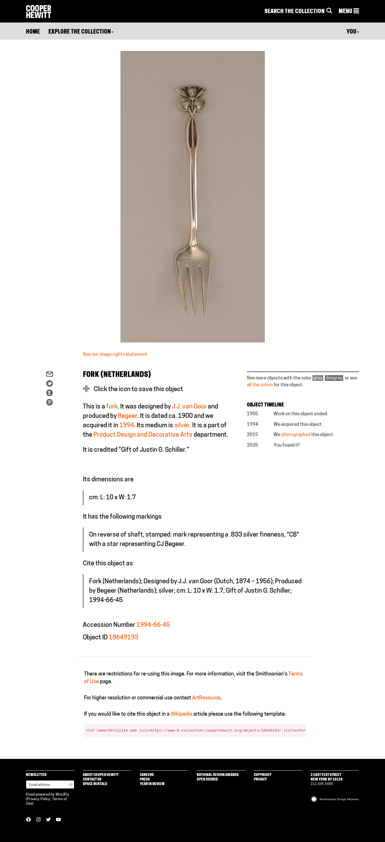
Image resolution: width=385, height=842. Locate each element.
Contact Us (92, 779)
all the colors (260, 385)
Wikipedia (181, 714)
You (353, 32)
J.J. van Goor (189, 407)
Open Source (207, 779)
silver (182, 425)
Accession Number (109, 625)
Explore (81, 32)
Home (33, 32)
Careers (147, 775)
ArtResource (206, 698)
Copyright (262, 775)
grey (317, 378)
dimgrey (334, 378)
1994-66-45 (153, 625)
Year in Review (152, 784)
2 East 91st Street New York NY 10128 (327, 777)
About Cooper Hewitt (100, 775)
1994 (126, 425)
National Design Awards (218, 775)
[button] (349, 11)
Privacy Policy (38, 799)
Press (145, 779)
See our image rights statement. (116, 354)
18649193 (123, 637)
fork (112, 407)
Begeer (128, 416)
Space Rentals (95, 784)
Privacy (260, 779)
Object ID (95, 637)
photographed (295, 435)
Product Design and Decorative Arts (142, 435)
